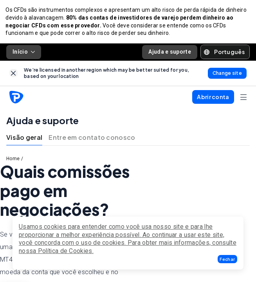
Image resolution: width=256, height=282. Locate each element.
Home (13, 160)
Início (24, 53)
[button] (227, 259)
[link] (13, 74)
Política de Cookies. (66, 251)
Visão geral (24, 139)
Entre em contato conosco (92, 139)
